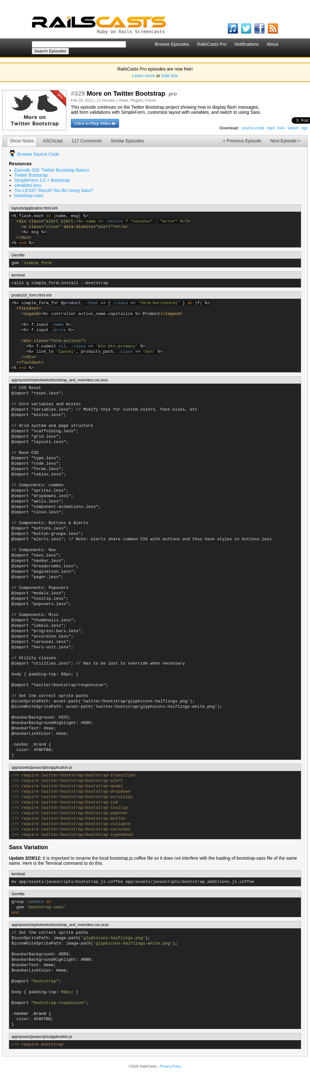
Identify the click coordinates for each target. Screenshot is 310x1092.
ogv (304, 128)
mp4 (270, 128)
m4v (281, 128)
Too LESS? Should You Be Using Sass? (53, 190)
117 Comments (87, 140)
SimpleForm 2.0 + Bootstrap (42, 180)
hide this (169, 75)
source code (253, 128)
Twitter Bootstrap (31, 175)
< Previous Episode (242, 140)
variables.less (27, 185)
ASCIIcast (53, 140)
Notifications (246, 44)
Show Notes (22, 140)
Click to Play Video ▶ (95, 123)
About (272, 44)
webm (293, 128)
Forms (150, 100)
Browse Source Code (38, 154)
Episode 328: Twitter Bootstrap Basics (51, 170)
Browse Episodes (172, 44)
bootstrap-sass (29, 195)
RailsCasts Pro (212, 44)
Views (123, 100)
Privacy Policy (170, 1066)
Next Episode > (285, 140)
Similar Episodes (127, 140)
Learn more (143, 75)
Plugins (136, 100)
